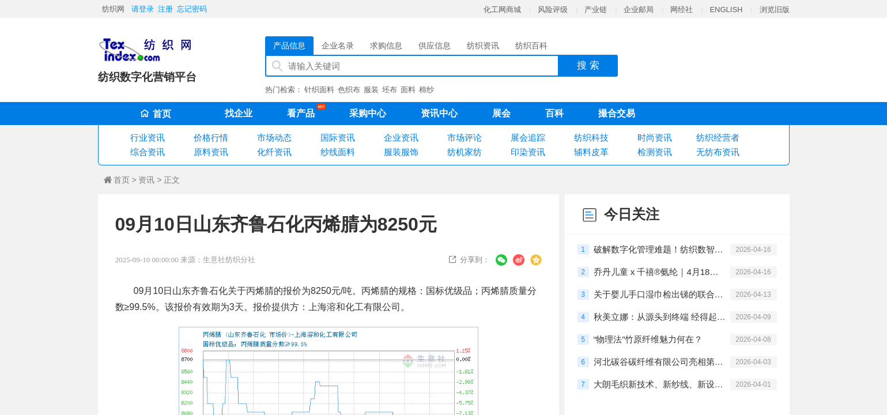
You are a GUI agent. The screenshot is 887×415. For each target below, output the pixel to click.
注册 (165, 9)
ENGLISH (725, 9)
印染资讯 (528, 152)
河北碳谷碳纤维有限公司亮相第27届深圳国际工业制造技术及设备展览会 (660, 362)
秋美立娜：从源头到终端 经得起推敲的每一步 (660, 317)
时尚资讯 (654, 137)
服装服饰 (401, 152)
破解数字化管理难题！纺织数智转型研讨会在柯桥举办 (660, 249)
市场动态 (274, 137)
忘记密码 (192, 9)
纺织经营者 (717, 137)
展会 (501, 113)
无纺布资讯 (717, 152)
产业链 (595, 9)
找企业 (238, 113)
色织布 (349, 89)
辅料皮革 (591, 152)
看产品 (303, 111)
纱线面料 (337, 152)
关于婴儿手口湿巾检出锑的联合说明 (660, 294)
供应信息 (434, 45)
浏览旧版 (775, 9)
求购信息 (386, 45)
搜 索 (588, 65)
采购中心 (367, 113)
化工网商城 (502, 9)
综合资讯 (147, 152)
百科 (554, 113)
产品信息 (289, 45)
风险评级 (553, 9)
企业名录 (338, 45)
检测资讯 (654, 152)
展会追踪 (528, 137)
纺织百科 (531, 45)
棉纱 (426, 89)
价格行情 (211, 137)
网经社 (681, 9)
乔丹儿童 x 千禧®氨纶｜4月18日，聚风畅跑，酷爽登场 (660, 272)
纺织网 (113, 9)
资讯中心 (439, 113)
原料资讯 (211, 152)
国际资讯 (337, 137)
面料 (408, 89)
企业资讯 (401, 137)
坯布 (389, 89)
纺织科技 (591, 137)
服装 (371, 89)
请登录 (142, 9)
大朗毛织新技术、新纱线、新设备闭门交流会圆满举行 (660, 384)
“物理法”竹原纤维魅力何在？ (648, 339)
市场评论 (464, 137)
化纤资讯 (274, 152)
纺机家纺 (464, 152)
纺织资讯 (483, 45)
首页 (155, 114)
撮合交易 (616, 113)
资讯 (146, 179)
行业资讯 (147, 137)
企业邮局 (639, 9)
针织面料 (319, 89)
